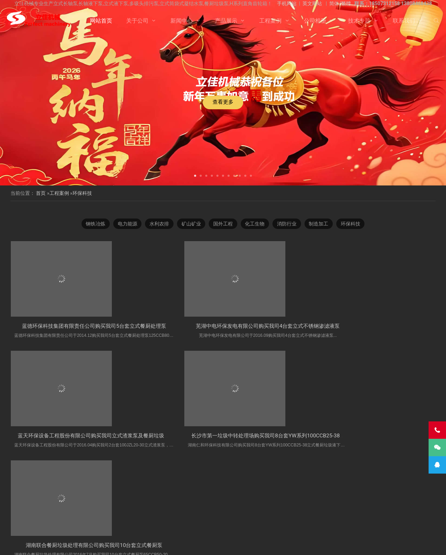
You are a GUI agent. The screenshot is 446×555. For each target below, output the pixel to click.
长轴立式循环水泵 (189, 517)
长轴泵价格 (224, 517)
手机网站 (287, 3)
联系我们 (404, 20)
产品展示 (226, 20)
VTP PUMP (215, 525)
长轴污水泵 (34, 517)
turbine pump (184, 525)
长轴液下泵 (417, 510)
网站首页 (101, 20)
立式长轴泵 (145, 510)
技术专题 (359, 20)
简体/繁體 (340, 3)
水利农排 (157, 230)
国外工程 (223, 230)
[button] (195, 175)
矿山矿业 (190, 230)
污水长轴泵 (154, 517)
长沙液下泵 (253, 517)
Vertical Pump (409, 517)
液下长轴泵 (63, 517)
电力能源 (124, 230)
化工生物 (256, 230)
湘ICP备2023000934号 (277, 544)
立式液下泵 (50, 510)
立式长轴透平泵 (286, 517)
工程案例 (270, 20)
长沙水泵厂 (309, 544)
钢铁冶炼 (92, 230)
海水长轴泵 (125, 517)
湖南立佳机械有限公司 (320, 510)
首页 (41, 193)
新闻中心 (181, 20)
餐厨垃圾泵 (280, 510)
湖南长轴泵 (377, 517)
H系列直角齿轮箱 (246, 510)
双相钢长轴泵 (176, 510)
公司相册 (315, 20)
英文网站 (312, 3)
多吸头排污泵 (209, 510)
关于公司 (137, 20)
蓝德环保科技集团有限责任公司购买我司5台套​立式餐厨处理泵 (94, 407)
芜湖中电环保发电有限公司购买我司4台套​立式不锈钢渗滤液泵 (202, 416)
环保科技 (82, 193)
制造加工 (321, 230)
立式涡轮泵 (359, 510)
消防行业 (288, 230)
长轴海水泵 (319, 517)
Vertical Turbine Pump (253, 525)
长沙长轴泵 (388, 510)
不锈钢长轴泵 (81, 510)
